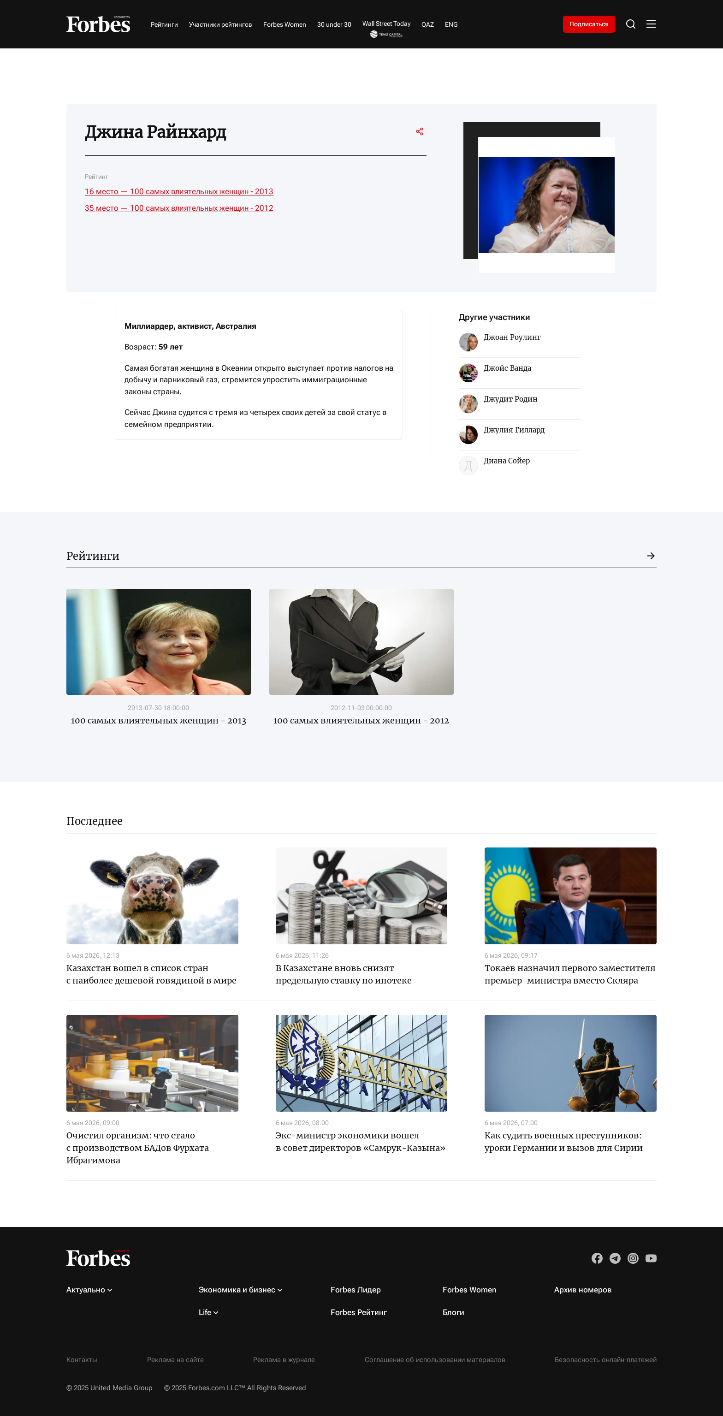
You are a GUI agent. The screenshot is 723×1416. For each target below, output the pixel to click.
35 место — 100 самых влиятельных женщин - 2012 (179, 208)
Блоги (453, 1312)
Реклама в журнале (284, 1360)
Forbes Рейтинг (359, 1312)
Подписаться (589, 24)
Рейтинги (164, 24)
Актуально (85, 1289)
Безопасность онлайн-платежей (606, 1360)
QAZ (427, 24)
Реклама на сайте (175, 1360)
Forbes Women (284, 24)
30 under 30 (334, 24)
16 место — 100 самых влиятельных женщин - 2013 (179, 191)
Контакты (81, 1360)
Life (205, 1312)
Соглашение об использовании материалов (435, 1360)
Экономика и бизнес (237, 1289)
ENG (451, 24)
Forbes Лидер (356, 1289)
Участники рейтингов (220, 24)
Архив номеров (583, 1289)
